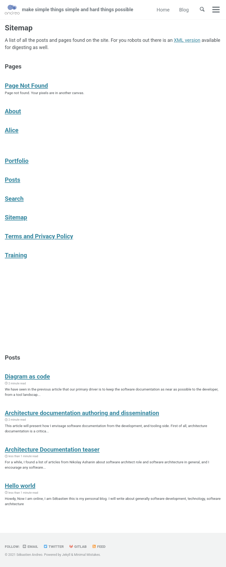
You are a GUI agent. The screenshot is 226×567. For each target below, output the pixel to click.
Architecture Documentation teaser (52, 451)
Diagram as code (27, 378)
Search (14, 199)
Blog (183, 10)
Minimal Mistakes (87, 555)
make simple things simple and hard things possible (78, 10)
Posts (12, 180)
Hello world (20, 487)
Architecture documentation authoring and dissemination (82, 414)
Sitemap (16, 218)
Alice (11, 130)
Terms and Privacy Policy (39, 237)
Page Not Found (26, 85)
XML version (188, 40)
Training (16, 255)
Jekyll (66, 555)
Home (162, 10)
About (13, 111)
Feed (99, 546)
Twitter (54, 546)
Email (30, 546)
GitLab (78, 546)
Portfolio (17, 161)
